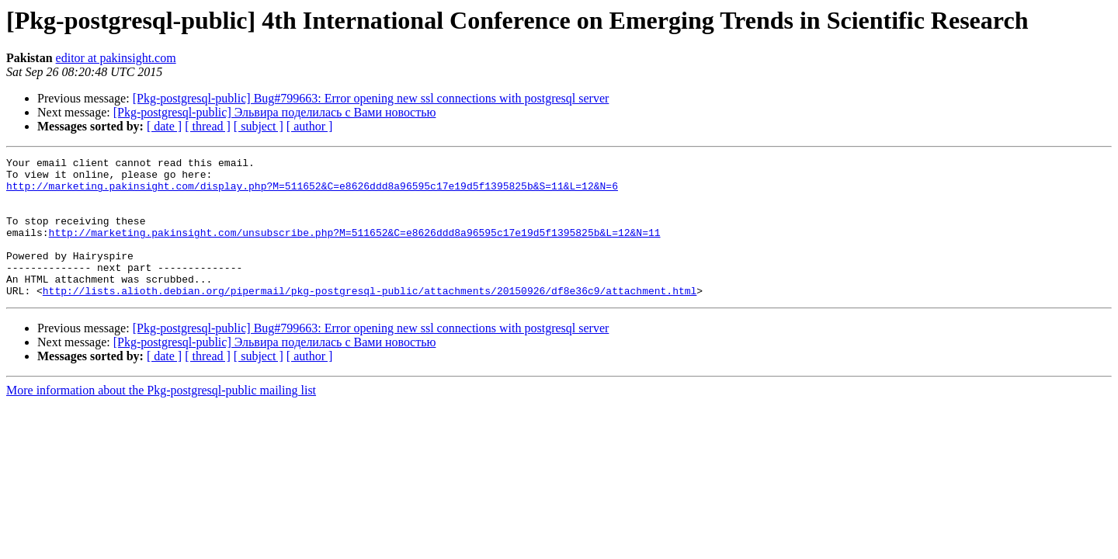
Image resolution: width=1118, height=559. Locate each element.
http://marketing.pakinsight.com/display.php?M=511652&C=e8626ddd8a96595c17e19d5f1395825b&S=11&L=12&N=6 (312, 193)
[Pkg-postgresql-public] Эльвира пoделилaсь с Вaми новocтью (274, 112)
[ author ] (309, 126)
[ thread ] (208, 126)
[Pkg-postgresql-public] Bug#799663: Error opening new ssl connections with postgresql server (371, 98)
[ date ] (164, 126)
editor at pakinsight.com (116, 57)
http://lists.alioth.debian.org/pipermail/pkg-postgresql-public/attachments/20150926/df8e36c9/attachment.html (369, 318)
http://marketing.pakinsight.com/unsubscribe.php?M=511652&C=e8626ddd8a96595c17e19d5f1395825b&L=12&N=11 (355, 248)
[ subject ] (258, 126)
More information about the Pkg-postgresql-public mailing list (161, 418)
